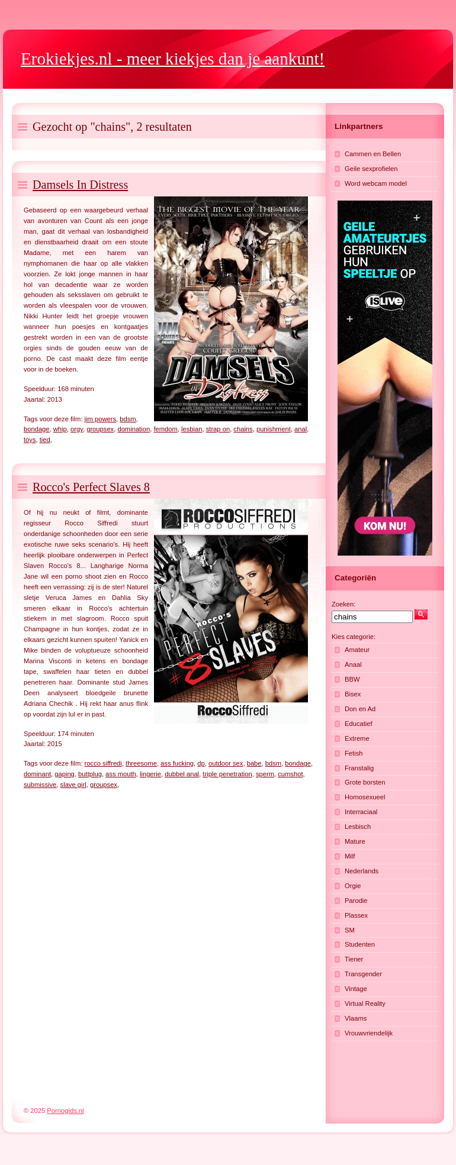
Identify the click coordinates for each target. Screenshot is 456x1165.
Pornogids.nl (65, 1110)
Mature (355, 841)
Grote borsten (365, 782)
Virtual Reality (365, 1003)
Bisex (353, 694)
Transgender (363, 973)
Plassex (356, 915)
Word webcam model (376, 183)
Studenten (360, 944)
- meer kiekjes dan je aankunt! (173, 58)
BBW (352, 679)
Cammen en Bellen (373, 153)
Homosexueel (365, 797)
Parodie (356, 900)
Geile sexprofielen (371, 168)
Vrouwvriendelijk (369, 1033)
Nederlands (361, 870)
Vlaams (356, 1018)
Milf (350, 856)
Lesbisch (358, 826)
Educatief (358, 723)
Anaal (353, 664)
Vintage (356, 988)
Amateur (357, 649)
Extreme (357, 738)
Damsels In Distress (80, 184)
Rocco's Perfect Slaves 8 (91, 486)
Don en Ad (360, 708)
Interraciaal (361, 811)
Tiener (354, 959)
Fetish (353, 753)
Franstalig (359, 768)
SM (350, 930)
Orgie (353, 885)
